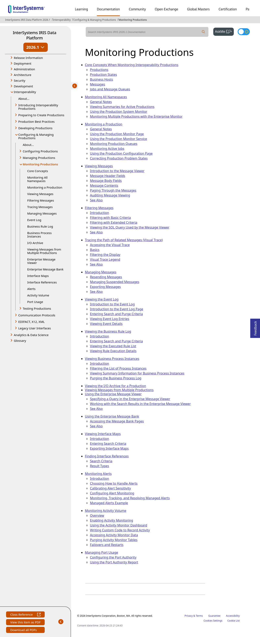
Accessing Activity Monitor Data (114, 535)
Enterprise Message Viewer (41, 261)
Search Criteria (101, 461)
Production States (103, 74)
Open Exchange (166, 9)
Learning (81, 9)
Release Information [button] (28, 58)
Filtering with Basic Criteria (110, 217)
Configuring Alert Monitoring (112, 493)
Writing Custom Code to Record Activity (120, 530)
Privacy (189, 615)
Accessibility (233, 615)
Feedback (255, 327)
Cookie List (233, 620)
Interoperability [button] (25, 92)
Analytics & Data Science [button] (31, 335)
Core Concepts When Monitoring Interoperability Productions (131, 65)
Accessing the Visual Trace (110, 245)
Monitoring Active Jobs (107, 148)
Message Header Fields (107, 176)
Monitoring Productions (133, 20)
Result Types (99, 466)
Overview (97, 515)
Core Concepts (37, 171)
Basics (95, 249)
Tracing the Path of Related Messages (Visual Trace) (124, 240)
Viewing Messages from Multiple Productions (44, 251)
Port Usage (35, 302)
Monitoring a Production (44, 187)
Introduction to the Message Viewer (117, 171)
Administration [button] (24, 69)
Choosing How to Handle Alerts (114, 483)
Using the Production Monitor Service (118, 139)
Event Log (34, 220)
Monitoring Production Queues (113, 143)
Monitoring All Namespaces (37, 179)
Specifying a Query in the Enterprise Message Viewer (130, 399)
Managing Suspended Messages (114, 282)
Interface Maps (38, 276)
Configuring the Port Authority (113, 557)
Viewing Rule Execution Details (113, 351)
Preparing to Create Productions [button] (41, 115)
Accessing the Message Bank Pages (117, 421)
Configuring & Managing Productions (94, 20)
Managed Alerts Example (109, 503)
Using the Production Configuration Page (121, 153)
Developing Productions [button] (35, 128)
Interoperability (62, 20)
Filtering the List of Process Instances (118, 368)
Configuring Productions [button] (40, 151)
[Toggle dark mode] (244, 31)
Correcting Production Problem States (119, 158)
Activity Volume (38, 295)
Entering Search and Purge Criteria (116, 314)
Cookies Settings (213, 620)
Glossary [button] (20, 341)
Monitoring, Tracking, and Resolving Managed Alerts (130, 498)
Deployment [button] (22, 63)
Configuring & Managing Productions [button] (36, 136)
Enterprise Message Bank (45, 269)
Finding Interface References (107, 456)
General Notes (101, 102)
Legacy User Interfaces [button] (34, 328)
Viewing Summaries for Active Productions (122, 106)
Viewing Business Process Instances (112, 358)
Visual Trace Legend (105, 259)
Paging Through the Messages (113, 190)
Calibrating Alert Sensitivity (110, 488)
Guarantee (214, 615)
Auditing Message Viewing (110, 195)
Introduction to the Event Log (112, 304)
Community (137, 9)
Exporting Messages (105, 286)
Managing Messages (42, 213)
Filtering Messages (40, 200)
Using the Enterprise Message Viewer (113, 394)
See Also (96, 200)
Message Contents (104, 185)
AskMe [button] (224, 31)
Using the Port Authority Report (114, 562)
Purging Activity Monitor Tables (114, 540)
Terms (199, 615)
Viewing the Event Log (102, 299)
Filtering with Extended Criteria (113, 222)
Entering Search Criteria (108, 443)
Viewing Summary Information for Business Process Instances (137, 373)
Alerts (31, 289)
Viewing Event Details (106, 323)
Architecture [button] (22, 75)
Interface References (42, 282)
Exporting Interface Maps (109, 448)
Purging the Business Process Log (115, 378)
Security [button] (19, 80)
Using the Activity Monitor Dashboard (118, 525)
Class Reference (25, 614)
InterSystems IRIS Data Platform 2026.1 (27, 20)
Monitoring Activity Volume (105, 510)
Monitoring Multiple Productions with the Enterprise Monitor (136, 116)
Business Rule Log (40, 226)
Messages (97, 84)
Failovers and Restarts (107, 545)
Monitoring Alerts (98, 473)
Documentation (108, 9)
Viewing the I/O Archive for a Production (115, 386)
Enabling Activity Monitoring (111, 520)
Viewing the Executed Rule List (113, 346)
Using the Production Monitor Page (117, 134)
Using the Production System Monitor (118, 111)
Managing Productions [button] (39, 158)
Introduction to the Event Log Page (116, 309)
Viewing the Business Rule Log (108, 331)
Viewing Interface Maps (103, 434)
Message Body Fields (106, 180)
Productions (99, 69)
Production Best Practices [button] (36, 121)
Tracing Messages (40, 207)
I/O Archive (35, 243)
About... (23, 99)
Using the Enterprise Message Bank (112, 416)
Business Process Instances (39, 234)
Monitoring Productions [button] (40, 164)
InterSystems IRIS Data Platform (34, 35)
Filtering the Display (105, 254)
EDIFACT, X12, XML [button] (31, 322)
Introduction (99, 213)
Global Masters (198, 9)
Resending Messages (106, 277)
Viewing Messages (40, 194)
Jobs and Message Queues (110, 89)
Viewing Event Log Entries (109, 319)
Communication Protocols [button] (36, 315)
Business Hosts (101, 79)
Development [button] (23, 86)
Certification (228, 9)
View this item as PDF (25, 622)
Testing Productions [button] (37, 308)
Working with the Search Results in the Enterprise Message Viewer (140, 404)
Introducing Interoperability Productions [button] (38, 107)
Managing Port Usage (101, 552)
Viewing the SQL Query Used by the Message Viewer (129, 227)
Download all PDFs (24, 630)
